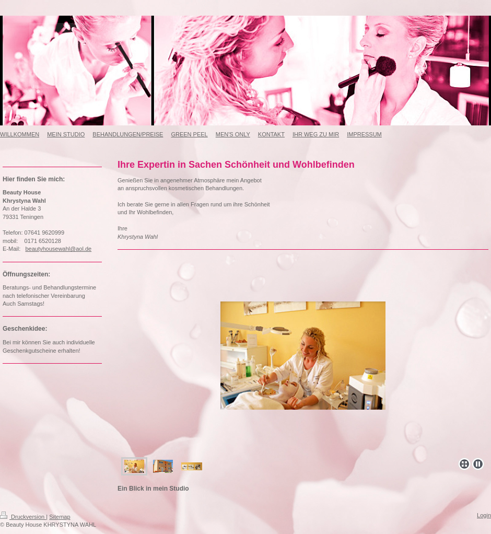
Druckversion (23, 517)
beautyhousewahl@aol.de (58, 249)
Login (484, 515)
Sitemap (59, 517)
